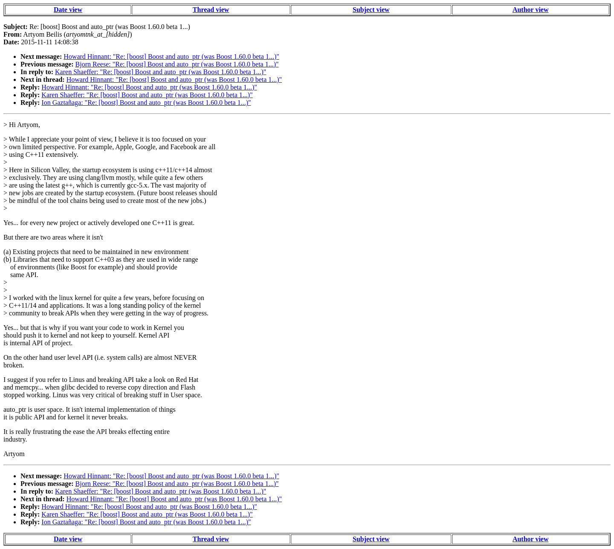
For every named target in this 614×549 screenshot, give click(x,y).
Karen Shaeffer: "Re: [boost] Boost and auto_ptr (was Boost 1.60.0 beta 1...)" (160, 71)
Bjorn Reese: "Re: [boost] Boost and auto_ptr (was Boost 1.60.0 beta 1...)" (177, 64)
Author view (531, 9)
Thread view (211, 9)
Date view (68, 9)
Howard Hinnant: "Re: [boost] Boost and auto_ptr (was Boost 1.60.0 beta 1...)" (171, 56)
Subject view (371, 9)
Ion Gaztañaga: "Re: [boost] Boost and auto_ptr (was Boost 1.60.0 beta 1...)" (146, 102)
